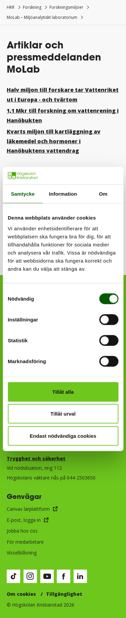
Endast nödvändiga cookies (63, 435)
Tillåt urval (63, 414)
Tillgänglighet (64, 594)
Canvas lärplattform (28, 509)
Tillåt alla (63, 391)
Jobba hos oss (22, 531)
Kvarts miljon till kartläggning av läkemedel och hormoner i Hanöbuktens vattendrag (53, 141)
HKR (10, 7)
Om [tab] (103, 194)
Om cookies (21, 594)
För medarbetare (25, 542)
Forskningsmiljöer (66, 7)
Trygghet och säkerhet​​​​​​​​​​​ (36, 458)
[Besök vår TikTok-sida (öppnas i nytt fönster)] (13, 576)
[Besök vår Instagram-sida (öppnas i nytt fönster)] (30, 576)
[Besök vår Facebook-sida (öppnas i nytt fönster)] (63, 576)
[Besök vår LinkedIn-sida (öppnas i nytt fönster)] (80, 576)
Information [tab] (63, 194)
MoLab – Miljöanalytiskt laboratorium (42, 17)
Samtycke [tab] (23, 194)
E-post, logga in (24, 520)
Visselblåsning (22, 552)
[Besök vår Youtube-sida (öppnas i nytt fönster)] (47, 576)
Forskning (32, 7)
